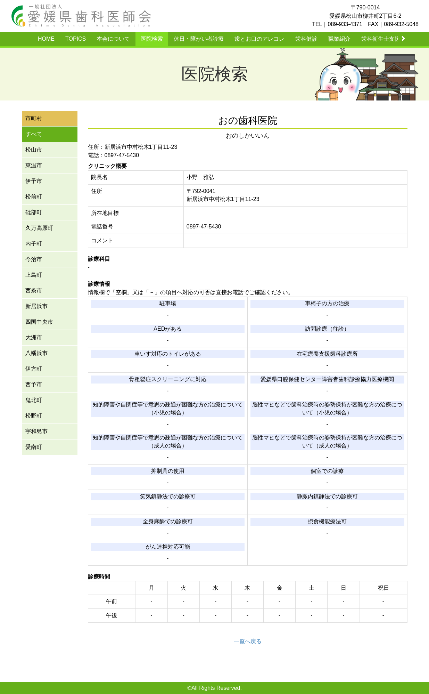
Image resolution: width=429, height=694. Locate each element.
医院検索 (152, 39)
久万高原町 (39, 228)
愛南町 (33, 447)
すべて (33, 134)
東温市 (33, 165)
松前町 (33, 197)
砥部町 (33, 212)
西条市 (33, 290)
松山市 (33, 150)
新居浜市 (36, 306)
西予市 (33, 384)
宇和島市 (36, 431)
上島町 (33, 275)
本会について (113, 39)
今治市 (33, 259)
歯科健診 (306, 39)
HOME (46, 39)
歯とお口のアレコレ (259, 39)
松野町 (33, 416)
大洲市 (33, 337)
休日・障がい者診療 (199, 39)
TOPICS (75, 39)
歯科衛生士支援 (380, 39)
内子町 (33, 244)
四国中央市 (39, 322)
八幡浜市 (36, 353)
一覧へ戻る (248, 641)
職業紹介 (339, 39)
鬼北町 (33, 400)
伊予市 (33, 181)
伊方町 (33, 369)
